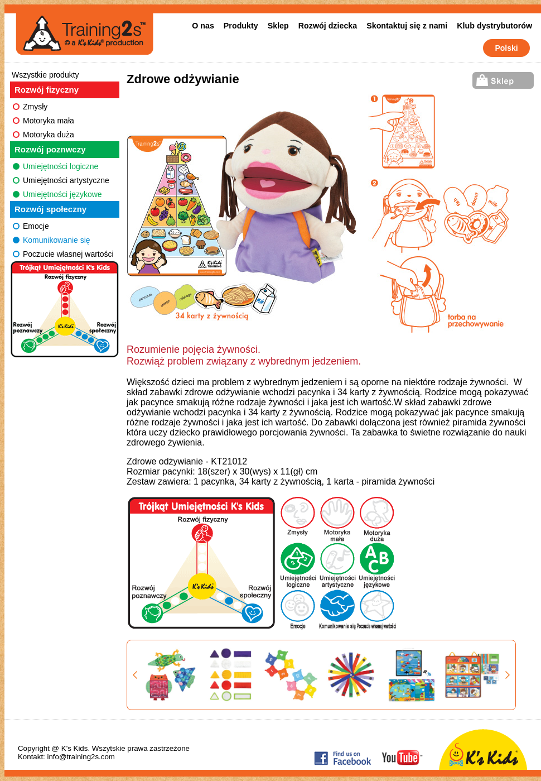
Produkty (241, 25)
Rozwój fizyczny (47, 89)
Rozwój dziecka (327, 25)
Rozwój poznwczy (50, 149)
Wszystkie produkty (45, 74)
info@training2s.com (80, 757)
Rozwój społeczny (50, 209)
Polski (506, 48)
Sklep (278, 25)
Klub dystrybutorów (494, 25)
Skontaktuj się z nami (406, 25)
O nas (203, 25)
